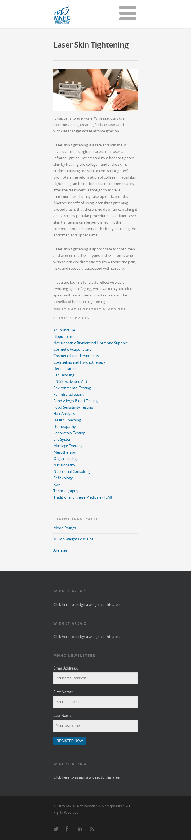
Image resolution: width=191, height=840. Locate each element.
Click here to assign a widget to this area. (86, 604)
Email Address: (65, 668)
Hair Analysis (64, 413)
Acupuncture (64, 330)
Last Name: (62, 715)
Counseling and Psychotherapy (79, 362)
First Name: (63, 691)
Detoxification (65, 368)
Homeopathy (64, 426)
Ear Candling (63, 375)
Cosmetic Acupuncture (72, 349)
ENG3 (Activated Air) (70, 381)
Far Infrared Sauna (68, 394)
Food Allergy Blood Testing (75, 400)
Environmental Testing (72, 387)
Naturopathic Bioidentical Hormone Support (90, 342)
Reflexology (63, 477)
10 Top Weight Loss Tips (73, 539)
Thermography (65, 490)
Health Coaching (67, 420)
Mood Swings (64, 527)
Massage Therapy (68, 445)
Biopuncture (63, 336)
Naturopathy (64, 465)
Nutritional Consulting (71, 471)
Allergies (60, 550)
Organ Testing (65, 458)
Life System (63, 439)
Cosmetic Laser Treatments (76, 355)
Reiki (57, 484)
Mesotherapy (64, 452)
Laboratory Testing (69, 432)
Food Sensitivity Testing (73, 407)
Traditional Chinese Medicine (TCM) (82, 497)
